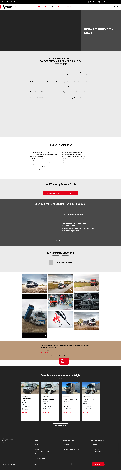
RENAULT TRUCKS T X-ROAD (63, 262)
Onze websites (104, 1)
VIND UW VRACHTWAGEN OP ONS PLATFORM (59, 193)
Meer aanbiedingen (59, 425)
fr (94, 1)
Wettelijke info (38, 444)
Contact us (97, 464)
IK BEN (116, 7)
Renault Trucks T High (70, 399)
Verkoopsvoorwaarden (40, 458)
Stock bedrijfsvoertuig (97, 451)
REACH (37, 456)
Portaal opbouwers (67, 447)
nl (90, 1)
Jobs (36, 464)
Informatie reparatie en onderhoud (71, 449)
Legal (36, 440)
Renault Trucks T (48, 399)
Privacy (36, 447)
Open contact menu (111, 2)
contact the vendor (27, 415)
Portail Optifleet (95, 449)
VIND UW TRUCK (62, 361)
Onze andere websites (97, 440)
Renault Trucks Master (27, 399)
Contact (111, 2)
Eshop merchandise (96, 447)
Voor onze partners (68, 440)
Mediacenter (66, 444)
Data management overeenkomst (42, 451)
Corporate (94, 444)
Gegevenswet (38, 453)
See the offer (26, 412)
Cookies (37, 449)
